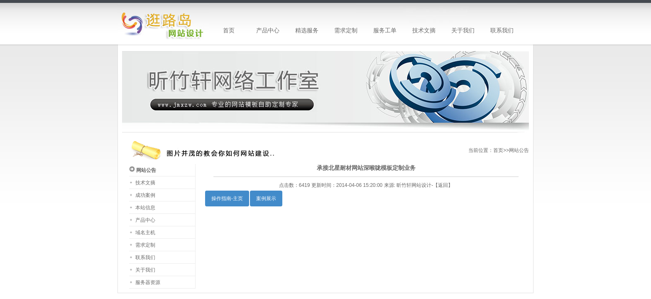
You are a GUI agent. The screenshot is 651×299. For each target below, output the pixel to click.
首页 (498, 150)
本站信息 (145, 208)
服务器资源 (147, 282)
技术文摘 (145, 183)
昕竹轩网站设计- (414, 185)
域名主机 (145, 232)
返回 (443, 185)
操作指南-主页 (227, 198)
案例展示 (266, 198)
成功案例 (145, 195)
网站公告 (519, 150)
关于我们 (145, 270)
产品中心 (145, 220)
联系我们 (145, 257)
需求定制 (145, 245)
